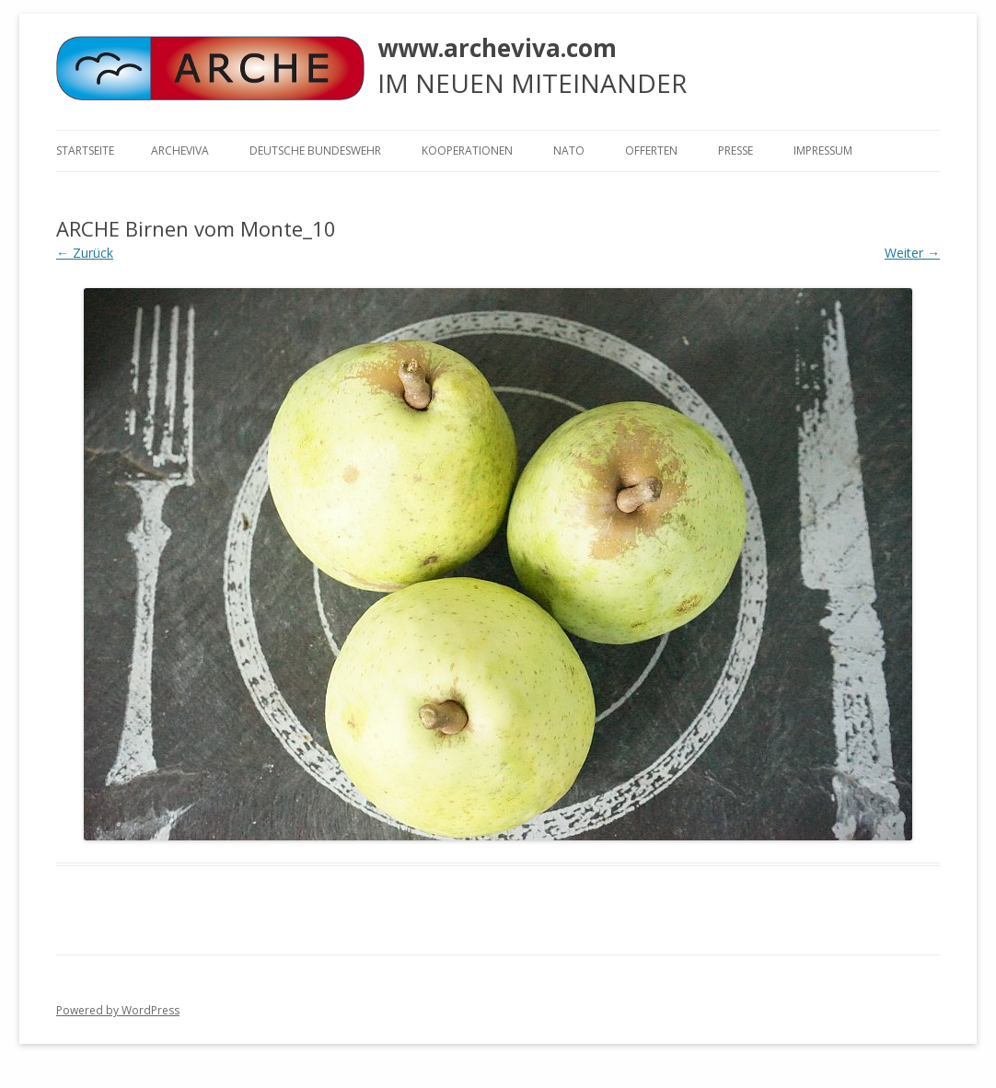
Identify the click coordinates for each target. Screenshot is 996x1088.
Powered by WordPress (118, 1010)
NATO (569, 150)
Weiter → (912, 252)
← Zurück (84, 252)
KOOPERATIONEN (467, 150)
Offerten (651, 150)
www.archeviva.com (497, 48)
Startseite (85, 150)
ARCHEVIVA (180, 150)
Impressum (822, 150)
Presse (735, 150)
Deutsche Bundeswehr (315, 150)
